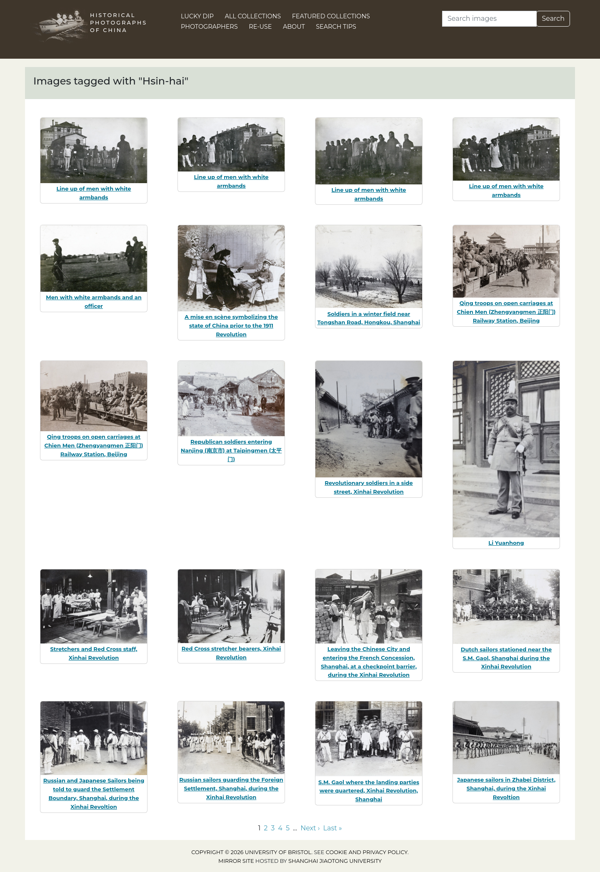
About (294, 26)
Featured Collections (331, 16)
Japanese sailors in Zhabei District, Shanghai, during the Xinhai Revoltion (506, 788)
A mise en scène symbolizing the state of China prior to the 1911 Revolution (231, 325)
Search (553, 18)
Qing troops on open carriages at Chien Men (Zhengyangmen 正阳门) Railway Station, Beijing (506, 312)
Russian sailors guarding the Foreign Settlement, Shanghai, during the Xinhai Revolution (231, 788)
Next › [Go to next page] (310, 828)
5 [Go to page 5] (288, 828)
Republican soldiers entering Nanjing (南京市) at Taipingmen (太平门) (231, 450)
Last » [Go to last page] (332, 828)
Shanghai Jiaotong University (335, 861)
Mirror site (236, 861)
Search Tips (336, 26)
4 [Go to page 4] (280, 828)
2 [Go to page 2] (266, 828)
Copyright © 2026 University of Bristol (251, 852)
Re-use (260, 26)
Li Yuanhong (506, 542)
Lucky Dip (197, 16)
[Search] (489, 19)
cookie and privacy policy (367, 852)
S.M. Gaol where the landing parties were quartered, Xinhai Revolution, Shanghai (368, 791)
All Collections (253, 16)
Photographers (209, 26)
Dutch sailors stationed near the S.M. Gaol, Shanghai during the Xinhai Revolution (506, 658)
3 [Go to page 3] (273, 828)
